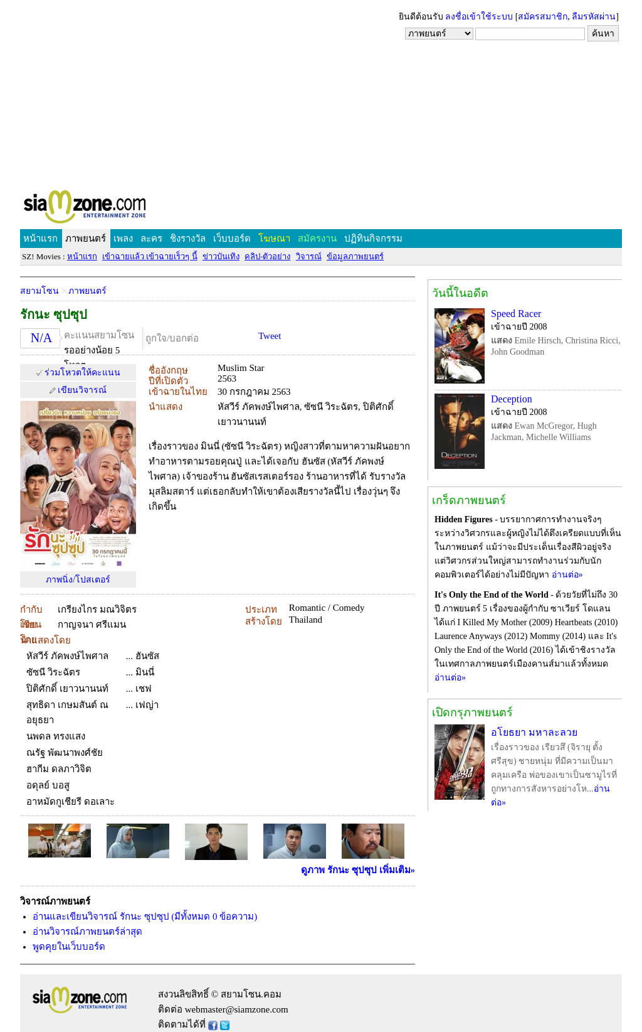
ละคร (151, 239)
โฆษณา (274, 239)
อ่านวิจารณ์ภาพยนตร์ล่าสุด (87, 932)
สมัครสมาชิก (542, 16)
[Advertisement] (321, 94)
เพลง (123, 239)
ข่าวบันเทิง (221, 256)
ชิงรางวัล (188, 239)
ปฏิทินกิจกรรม (373, 239)
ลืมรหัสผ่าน (594, 16)
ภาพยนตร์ (85, 239)
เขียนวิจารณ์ (82, 390)
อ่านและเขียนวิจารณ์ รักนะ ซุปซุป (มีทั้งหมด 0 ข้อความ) (145, 916)
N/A (41, 338)
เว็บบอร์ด (232, 239)
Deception (511, 399)
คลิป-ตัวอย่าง (267, 256)
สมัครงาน (317, 239)
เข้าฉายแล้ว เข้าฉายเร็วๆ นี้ (149, 256)
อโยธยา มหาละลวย (534, 732)
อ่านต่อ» (567, 574)
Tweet (269, 336)
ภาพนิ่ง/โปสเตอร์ (78, 579)
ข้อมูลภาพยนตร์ (355, 256)
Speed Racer (516, 313)
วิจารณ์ (309, 256)
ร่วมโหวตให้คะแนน (82, 372)
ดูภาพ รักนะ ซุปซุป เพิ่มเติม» (358, 870)
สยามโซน (39, 291)
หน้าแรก (40, 239)
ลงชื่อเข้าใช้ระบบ (479, 16)
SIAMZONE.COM (112, 209)
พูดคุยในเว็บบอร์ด (69, 947)
